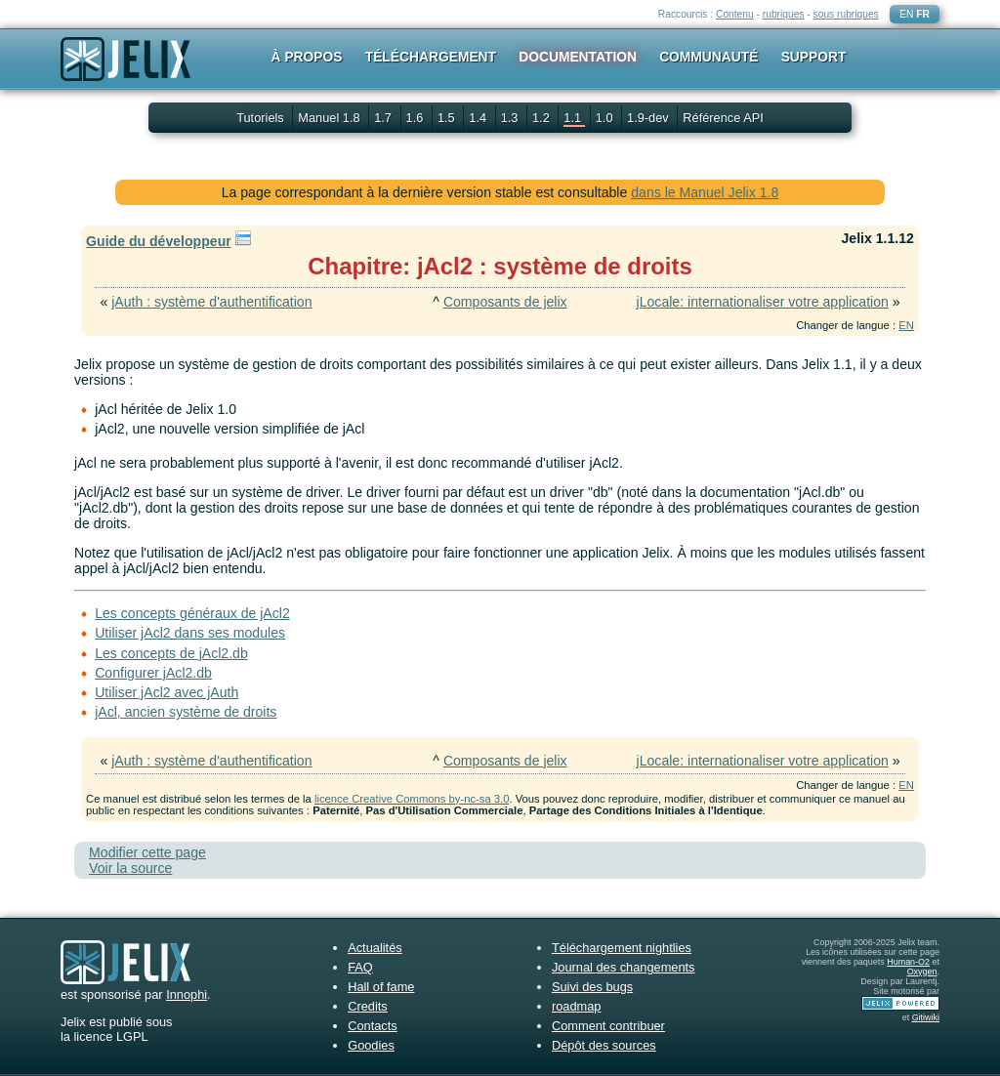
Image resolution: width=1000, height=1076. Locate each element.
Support (814, 56)
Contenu (735, 14)
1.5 (448, 117)
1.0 (606, 117)
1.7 (384, 117)
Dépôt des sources (604, 1045)
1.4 (479, 117)
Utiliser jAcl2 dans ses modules (190, 633)
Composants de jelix (505, 302)
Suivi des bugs (592, 986)
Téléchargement (430, 56)
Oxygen (922, 971)
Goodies (371, 1045)
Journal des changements (623, 967)
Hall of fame (381, 986)
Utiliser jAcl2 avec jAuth (166, 692)
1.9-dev (649, 117)
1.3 (511, 117)
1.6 (416, 117)
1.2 (542, 117)
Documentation (578, 56)
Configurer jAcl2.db (153, 673)
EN (906, 14)
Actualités (374, 947)
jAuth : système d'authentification (211, 302)
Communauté (708, 56)
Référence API (723, 117)
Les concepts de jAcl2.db (171, 653)
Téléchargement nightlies (621, 947)
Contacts (372, 1025)
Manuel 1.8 (330, 117)
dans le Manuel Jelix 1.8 (704, 192)
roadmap (577, 1006)
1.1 (573, 117)
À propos (307, 56)
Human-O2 (908, 962)
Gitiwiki (925, 1017)
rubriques (784, 14)
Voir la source (130, 868)
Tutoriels (260, 117)
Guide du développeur (158, 241)
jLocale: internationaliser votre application (763, 302)
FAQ (360, 967)
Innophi (186, 994)
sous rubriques (846, 14)
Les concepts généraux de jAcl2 (192, 613)
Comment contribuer (608, 1025)
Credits (368, 1006)
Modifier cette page (147, 852)
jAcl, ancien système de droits (185, 712)
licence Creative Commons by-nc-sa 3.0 (411, 799)
